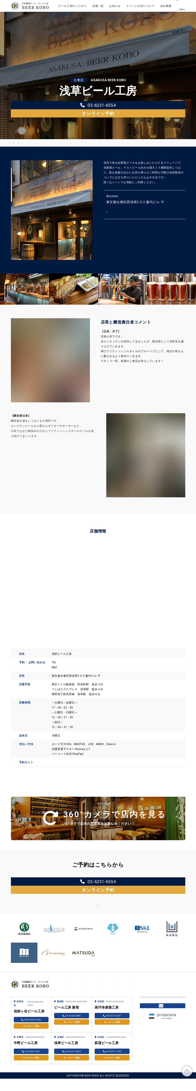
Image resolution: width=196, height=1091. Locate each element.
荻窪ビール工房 (106, 1038)
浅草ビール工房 (66, 1038)
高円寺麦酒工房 (106, 1002)
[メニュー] (182, 5)
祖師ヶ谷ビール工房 (29, 1006)
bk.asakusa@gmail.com (75, 661)
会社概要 (166, 6)
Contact (162, 1032)
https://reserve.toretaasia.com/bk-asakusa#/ (82, 756)
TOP (186, 1071)
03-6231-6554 (72, 105)
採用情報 (148, 1010)
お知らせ (115, 6)
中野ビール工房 (26, 1038)
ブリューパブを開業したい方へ (161, 998)
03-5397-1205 (112, 1046)
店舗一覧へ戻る (94, 896)
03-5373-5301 (112, 1011)
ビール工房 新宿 (66, 1002)
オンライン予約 (124, 105)
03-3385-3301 (31, 1046)
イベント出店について (140, 6)
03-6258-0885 (71, 1011)
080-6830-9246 (31, 1015)
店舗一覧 (98, 6)
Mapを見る (122, 204)
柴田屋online (151, 1019)
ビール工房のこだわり (72, 6)
